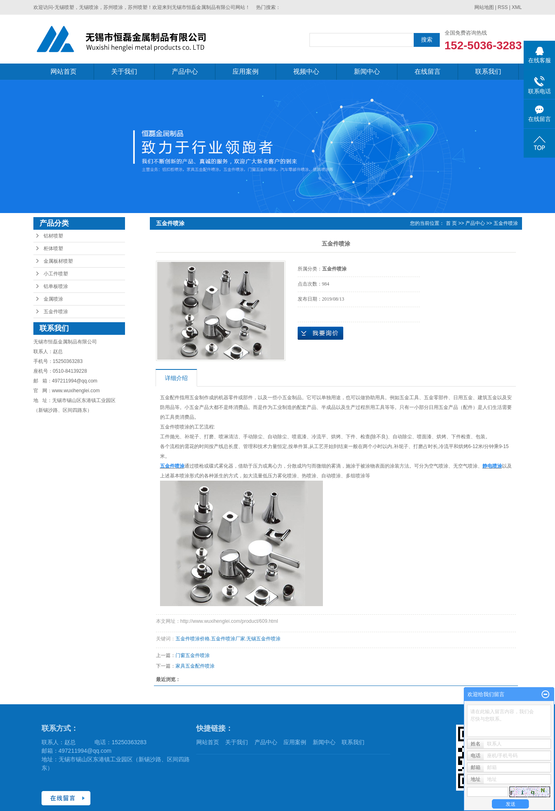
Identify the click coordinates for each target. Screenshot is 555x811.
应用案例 (246, 71)
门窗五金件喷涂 (192, 655)
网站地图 (484, 7)
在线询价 (320, 333)
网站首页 (63, 71)
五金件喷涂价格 (192, 639)
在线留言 (428, 71)
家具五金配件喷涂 (195, 666)
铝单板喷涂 (56, 286)
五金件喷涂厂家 (228, 639)
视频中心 (306, 71)
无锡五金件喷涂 (263, 639)
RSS (503, 7)
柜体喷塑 (53, 248)
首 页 (451, 223)
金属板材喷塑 (58, 261)
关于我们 (124, 71)
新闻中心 (367, 71)
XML (517, 7)
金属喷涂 (53, 299)
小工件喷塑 (56, 274)
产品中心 (185, 71)
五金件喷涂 (56, 311)
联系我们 (488, 71)
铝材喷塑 (53, 236)
